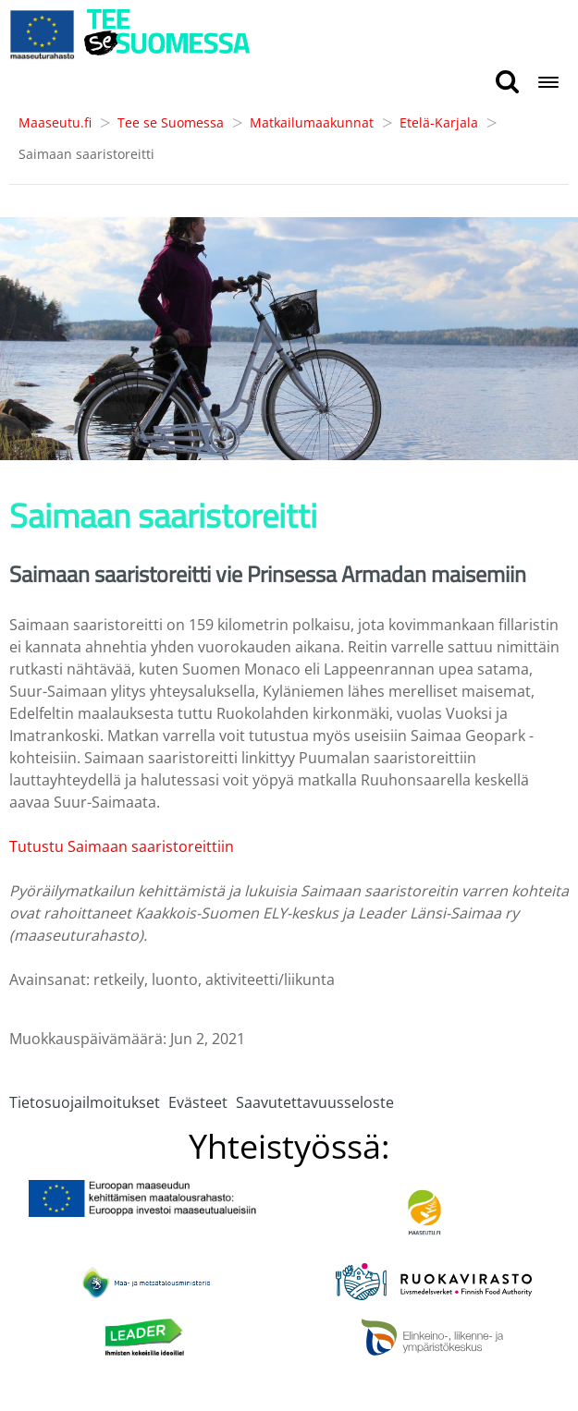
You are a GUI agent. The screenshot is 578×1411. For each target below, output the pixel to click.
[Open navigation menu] (548, 83)
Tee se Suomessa (170, 122)
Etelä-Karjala (439, 122)
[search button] (507, 83)
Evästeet (198, 1102)
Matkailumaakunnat (312, 122)
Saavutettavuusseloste (315, 1102)
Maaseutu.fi (55, 122)
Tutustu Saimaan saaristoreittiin (121, 846)
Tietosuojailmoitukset (84, 1102)
